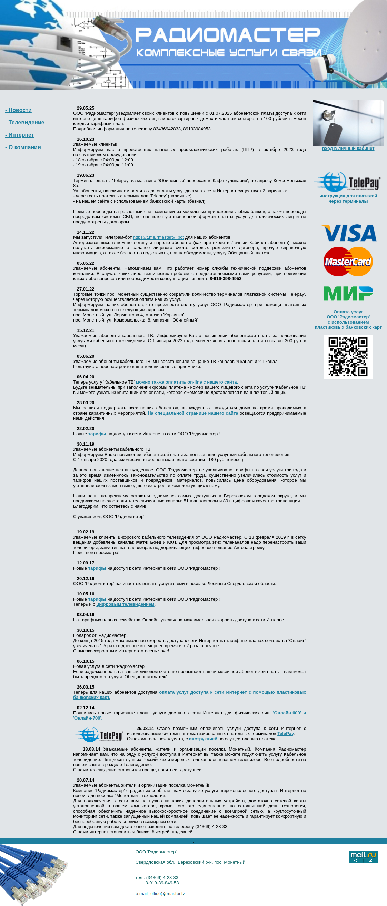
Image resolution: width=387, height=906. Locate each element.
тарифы (97, 433)
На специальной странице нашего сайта (193, 413)
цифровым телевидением (125, 604)
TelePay (285, 733)
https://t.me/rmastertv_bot (158, 237)
